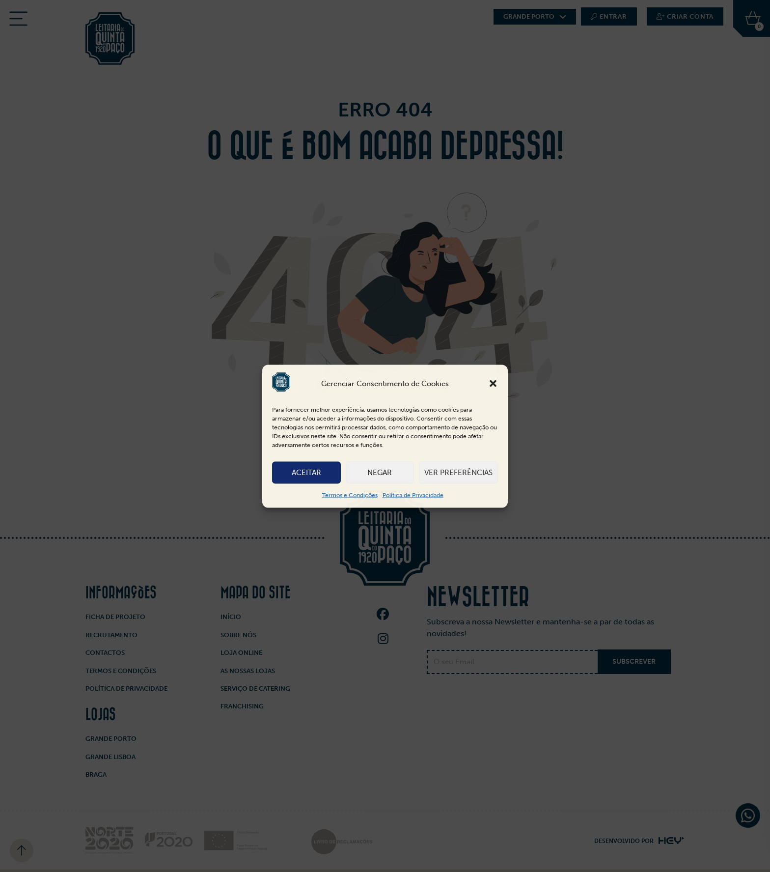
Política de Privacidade (413, 494)
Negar (379, 472)
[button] (493, 384)
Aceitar (306, 472)
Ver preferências (458, 472)
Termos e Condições (350, 494)
